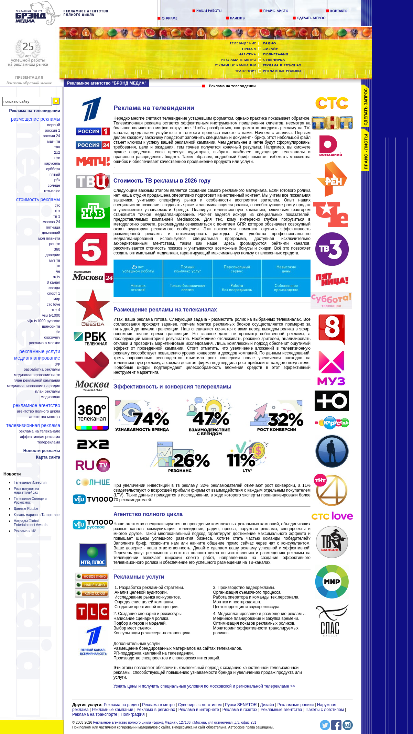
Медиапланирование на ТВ (37, 375)
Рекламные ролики (296, 704)
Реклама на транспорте (94, 714)
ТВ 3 (56, 216)
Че (58, 271)
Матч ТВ (53, 141)
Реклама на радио (121, 704)
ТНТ (57, 211)
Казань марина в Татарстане (36, 515)
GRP (57, 364)
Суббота (53, 169)
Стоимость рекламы (38, 199)
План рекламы (47, 391)
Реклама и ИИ (25, 531)
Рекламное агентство (36, 405)
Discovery (52, 337)
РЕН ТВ (54, 244)
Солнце (54, 185)
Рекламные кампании (112, 709)
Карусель (52, 163)
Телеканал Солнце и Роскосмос (30, 500)
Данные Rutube (26, 509)
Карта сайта (48, 457)
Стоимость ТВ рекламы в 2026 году (161, 181)
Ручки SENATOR (241, 704)
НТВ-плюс (52, 191)
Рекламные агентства (282, 709)
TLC (58, 332)
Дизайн (267, 704)
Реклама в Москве (44, 343)
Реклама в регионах (156, 709)
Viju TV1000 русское (44, 321)
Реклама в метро (158, 704)
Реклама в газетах (240, 709)
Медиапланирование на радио (33, 386)
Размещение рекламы (35, 119)
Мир (56, 299)
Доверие (52, 255)
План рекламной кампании (37, 380)
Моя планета (49, 238)
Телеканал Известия (30, 482)
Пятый (55, 174)
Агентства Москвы (44, 417)
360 (57, 249)
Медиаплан (50, 397)
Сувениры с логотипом (200, 704)
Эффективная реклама (40, 437)
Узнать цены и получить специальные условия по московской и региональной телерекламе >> (204, 686)
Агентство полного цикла (38, 411)
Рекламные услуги (39, 351)
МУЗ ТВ (54, 260)
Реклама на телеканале (39, 431)
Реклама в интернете (198, 709)
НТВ (57, 158)
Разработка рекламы (42, 369)
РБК (57, 180)
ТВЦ (57, 147)
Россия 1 (52, 130)
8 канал (53, 282)
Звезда (54, 288)
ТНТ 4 (56, 310)
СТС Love (53, 304)
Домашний (51, 233)
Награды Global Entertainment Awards (30, 523)
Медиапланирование (37, 357)
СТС (57, 205)
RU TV (56, 277)
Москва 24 (51, 222)
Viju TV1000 (51, 315)
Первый (53, 125)
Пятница (53, 227)
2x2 (57, 152)
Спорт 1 (53, 293)
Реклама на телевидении (34, 110)
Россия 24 (51, 136)
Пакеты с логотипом (324, 709)
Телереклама (48, 442)
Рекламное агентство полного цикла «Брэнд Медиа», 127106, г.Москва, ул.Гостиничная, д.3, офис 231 (175, 722)
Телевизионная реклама (33, 425)
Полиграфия (133, 714)
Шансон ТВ (51, 326)
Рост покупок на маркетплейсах (26, 490)
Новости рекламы (41, 450)
